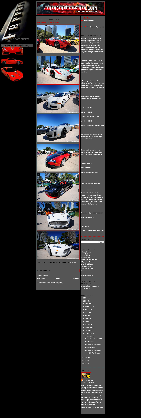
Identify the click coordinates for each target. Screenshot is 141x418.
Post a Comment (42, 275)
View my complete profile (92, 407)
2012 (85, 363)
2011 (85, 360)
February (88, 306)
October (88, 330)
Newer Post (41, 278)
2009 (85, 301)
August (87, 324)
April (86, 312)
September (89, 327)
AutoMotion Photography (89, 381)
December (88, 336)
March (87, 309)
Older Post (75, 278)
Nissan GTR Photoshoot (93, 345)
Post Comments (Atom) (54, 282)
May (86, 315)
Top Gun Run (89, 342)
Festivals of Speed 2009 (48, 22)
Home (58, 278)
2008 (85, 298)
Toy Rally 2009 (90, 348)
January (88, 303)
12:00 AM (73, 262)
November (88, 333)
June (86, 318)
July (86, 321)
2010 (85, 357)
